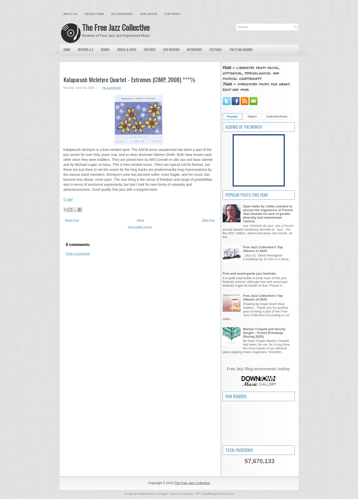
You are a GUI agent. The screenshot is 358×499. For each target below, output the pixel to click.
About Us (70, 13)
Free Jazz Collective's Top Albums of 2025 (263, 249)
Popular (232, 116)
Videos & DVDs (126, 49)
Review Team (94, 13)
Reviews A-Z (86, 49)
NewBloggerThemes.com (218, 493)
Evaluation (148, 13)
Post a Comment (78, 253)
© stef (68, 199)
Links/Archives (276, 116)
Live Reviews (171, 49)
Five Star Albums (241, 49)
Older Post (208, 220)
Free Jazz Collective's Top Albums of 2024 (263, 297)
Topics (252, 116)
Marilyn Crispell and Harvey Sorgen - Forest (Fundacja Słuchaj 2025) (264, 332)
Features (150, 49)
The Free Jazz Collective (116, 27)
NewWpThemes (146, 493)
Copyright (172, 13)
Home (66, 49)
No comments (111, 88)
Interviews (194, 49)
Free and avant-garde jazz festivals (249, 273)
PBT (198, 493)
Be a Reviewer (122, 13)
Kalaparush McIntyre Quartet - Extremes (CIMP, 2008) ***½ (129, 79)
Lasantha (187, 493)
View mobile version (140, 226)
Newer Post (72, 220)
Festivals (215, 49)
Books (105, 49)
